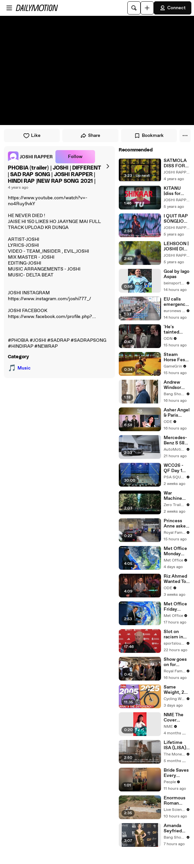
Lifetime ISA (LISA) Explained (175, 745)
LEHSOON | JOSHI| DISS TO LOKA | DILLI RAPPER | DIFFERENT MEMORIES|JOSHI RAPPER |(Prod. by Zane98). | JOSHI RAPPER (177, 246)
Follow (75, 157)
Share (90, 135)
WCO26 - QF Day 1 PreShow (173, 468)
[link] (30, 156)
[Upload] (147, 8)
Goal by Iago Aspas (176, 274)
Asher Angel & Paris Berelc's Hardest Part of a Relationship (177, 412)
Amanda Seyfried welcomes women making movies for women (175, 828)
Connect (172, 8)
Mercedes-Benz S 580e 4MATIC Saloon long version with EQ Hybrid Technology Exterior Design (177, 440)
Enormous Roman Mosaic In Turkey (174, 800)
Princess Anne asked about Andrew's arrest (176, 523)
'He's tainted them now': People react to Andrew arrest (175, 329)
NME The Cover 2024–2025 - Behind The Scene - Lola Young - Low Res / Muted (177, 717)
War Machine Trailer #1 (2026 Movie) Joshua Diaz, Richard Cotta (177, 496)
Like (32, 135)
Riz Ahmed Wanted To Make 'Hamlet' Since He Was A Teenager (175, 579)
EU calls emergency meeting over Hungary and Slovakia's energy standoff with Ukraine (177, 302)
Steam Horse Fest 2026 (175, 357)
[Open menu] (9, 8)
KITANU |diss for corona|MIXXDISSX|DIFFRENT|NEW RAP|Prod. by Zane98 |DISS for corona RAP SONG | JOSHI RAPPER (176, 191)
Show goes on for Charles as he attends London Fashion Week (175, 662)
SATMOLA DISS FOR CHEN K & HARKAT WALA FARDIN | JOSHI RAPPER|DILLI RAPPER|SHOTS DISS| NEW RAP (177, 163)
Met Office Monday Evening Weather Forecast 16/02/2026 (176, 551)
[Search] (134, 8)
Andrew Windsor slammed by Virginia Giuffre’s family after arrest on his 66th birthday (177, 385)
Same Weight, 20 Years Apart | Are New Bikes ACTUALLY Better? (176, 690)
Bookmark (149, 135)
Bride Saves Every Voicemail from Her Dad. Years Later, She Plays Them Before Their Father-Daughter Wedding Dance (177, 773)
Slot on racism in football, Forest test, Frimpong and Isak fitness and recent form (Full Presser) (176, 634)
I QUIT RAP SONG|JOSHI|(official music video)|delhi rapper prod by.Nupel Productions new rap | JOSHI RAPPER (177, 218)
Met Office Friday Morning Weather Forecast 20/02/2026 (177, 606)
